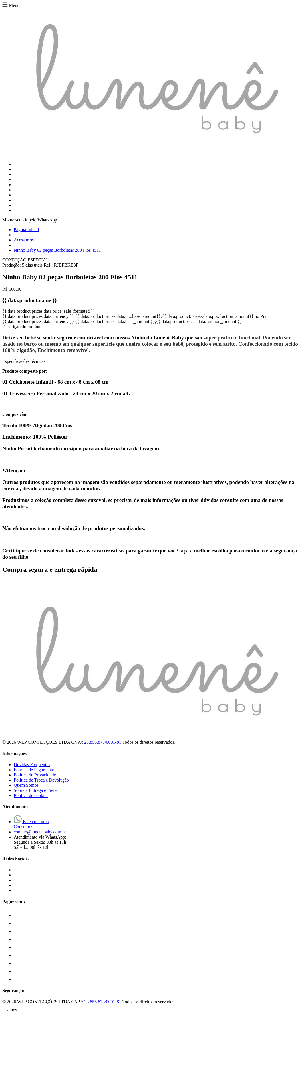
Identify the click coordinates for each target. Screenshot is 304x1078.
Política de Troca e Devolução (41, 780)
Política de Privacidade (35, 774)
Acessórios (24, 239)
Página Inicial (26, 229)
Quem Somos (26, 785)
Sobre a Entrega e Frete (35, 790)
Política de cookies (31, 795)
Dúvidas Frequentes (32, 764)
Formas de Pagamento (34, 769)
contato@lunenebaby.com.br (40, 831)
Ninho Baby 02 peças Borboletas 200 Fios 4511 (57, 250)
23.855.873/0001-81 (103, 742)
